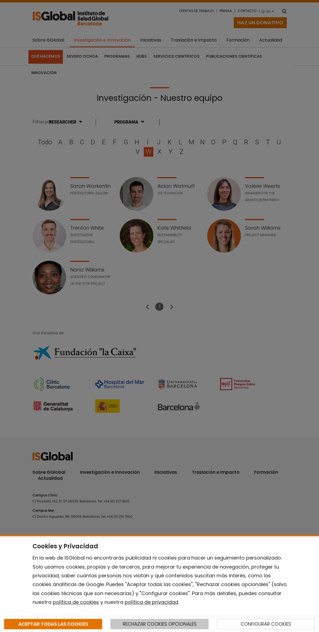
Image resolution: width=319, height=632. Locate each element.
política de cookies (76, 602)
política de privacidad (151, 602)
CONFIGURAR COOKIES (266, 624)
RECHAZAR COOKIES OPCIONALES (160, 624)
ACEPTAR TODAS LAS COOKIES (53, 624)
